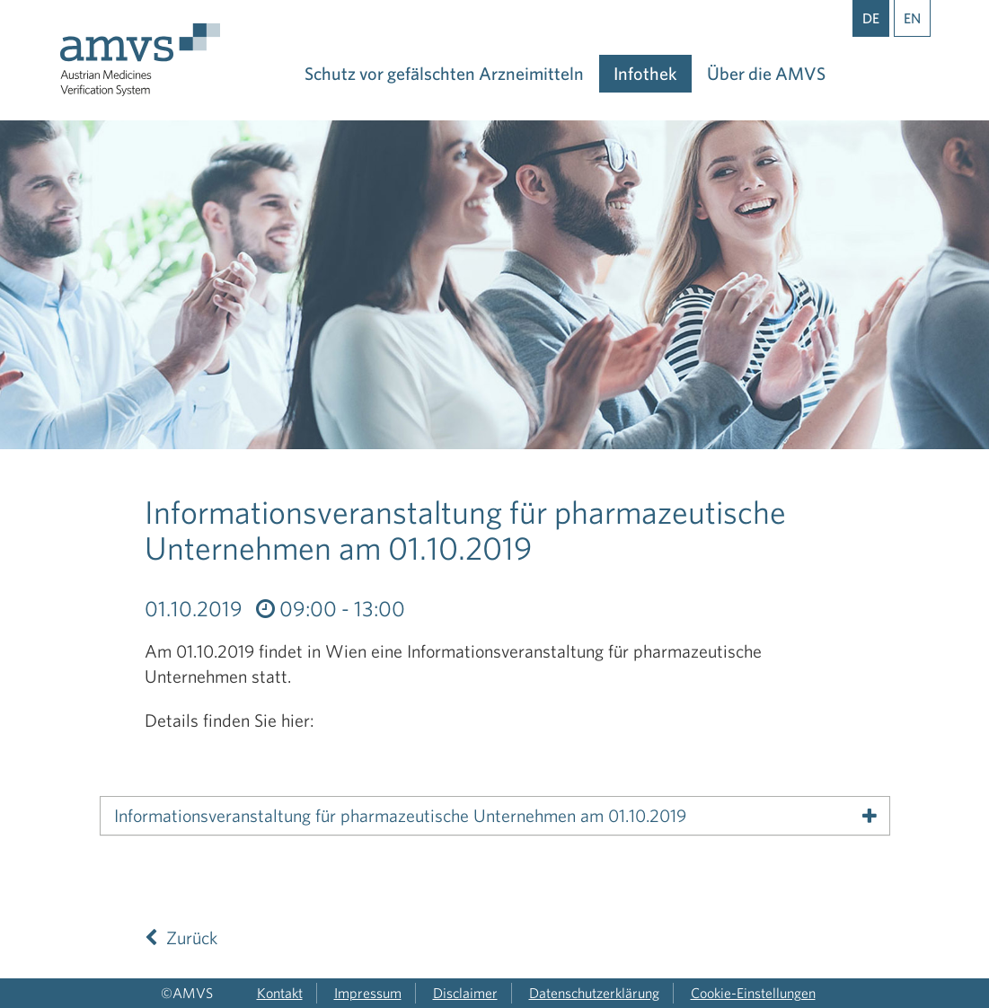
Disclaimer (465, 993)
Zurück (181, 937)
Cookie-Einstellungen (753, 993)
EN (912, 18)
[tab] (495, 816)
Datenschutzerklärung (594, 993)
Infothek (645, 73)
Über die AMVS (766, 73)
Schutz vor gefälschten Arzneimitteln (444, 73)
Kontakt (280, 993)
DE (870, 18)
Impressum (368, 993)
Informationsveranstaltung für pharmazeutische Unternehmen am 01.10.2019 (400, 816)
